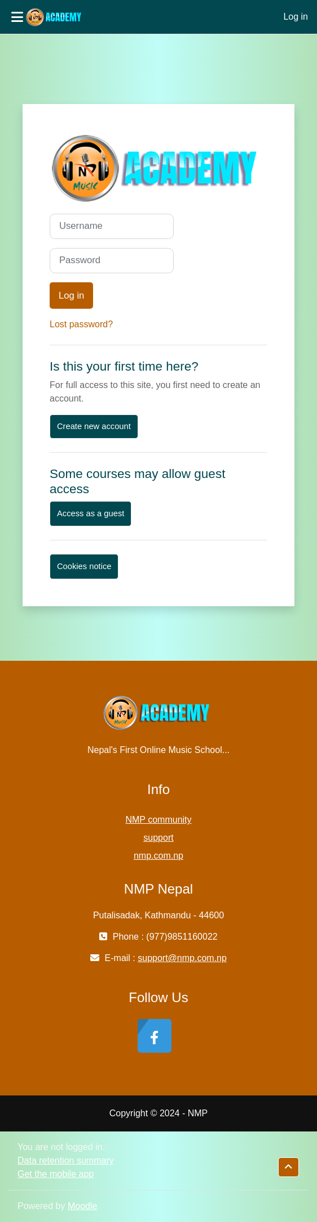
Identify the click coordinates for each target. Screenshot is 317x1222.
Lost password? (81, 324)
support (158, 837)
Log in (295, 16)
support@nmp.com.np (182, 958)
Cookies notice (84, 566)
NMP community (158, 819)
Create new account (94, 426)
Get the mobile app (55, 1174)
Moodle (82, 1206)
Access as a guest (90, 513)
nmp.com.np (158, 855)
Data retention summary (65, 1160)
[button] (288, 1167)
